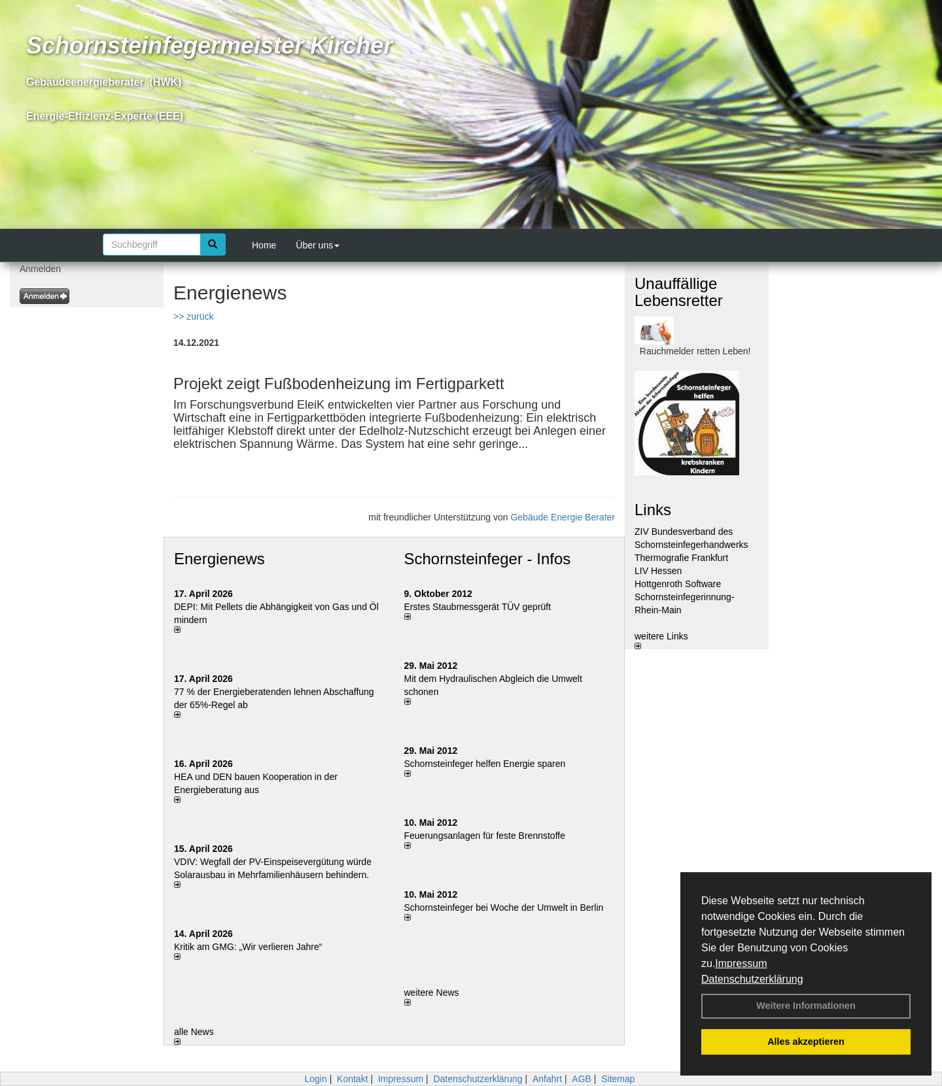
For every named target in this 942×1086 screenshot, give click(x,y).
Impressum (741, 963)
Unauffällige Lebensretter (679, 292)
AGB (581, 1079)
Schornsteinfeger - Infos (487, 559)
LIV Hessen (658, 571)
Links (653, 509)
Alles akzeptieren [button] (806, 1041)
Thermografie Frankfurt (681, 557)
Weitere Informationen (806, 1005)
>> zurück (193, 316)
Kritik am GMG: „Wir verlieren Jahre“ (248, 947)
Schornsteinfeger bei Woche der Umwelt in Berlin (504, 907)
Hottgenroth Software (678, 584)
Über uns (318, 245)
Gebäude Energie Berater (562, 517)
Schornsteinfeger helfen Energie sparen (485, 763)
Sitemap (618, 1079)
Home (264, 245)
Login (315, 1079)
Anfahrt (547, 1079)
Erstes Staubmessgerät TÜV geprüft (477, 607)
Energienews (219, 559)
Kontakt (352, 1079)
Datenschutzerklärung (752, 979)
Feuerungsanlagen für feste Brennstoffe (484, 835)
